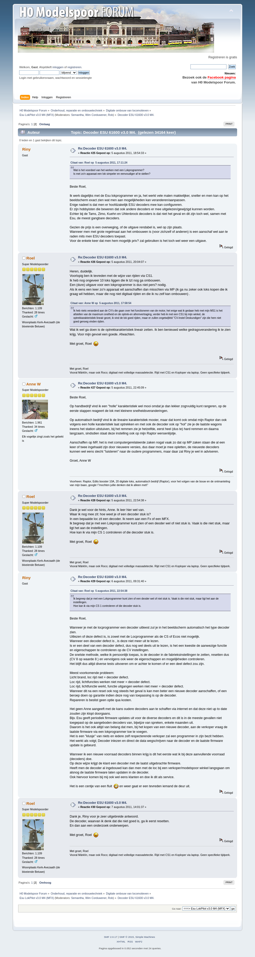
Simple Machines (145, 936)
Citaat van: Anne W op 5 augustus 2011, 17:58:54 (100, 303)
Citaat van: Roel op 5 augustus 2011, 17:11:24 (99, 162)
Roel (30, 258)
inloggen (57, 67)
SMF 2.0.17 (110, 936)
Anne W (33, 384)
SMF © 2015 (126, 936)
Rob (110, 114)
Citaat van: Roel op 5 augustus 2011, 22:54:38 (99, 590)
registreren (74, 67)
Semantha (77, 114)
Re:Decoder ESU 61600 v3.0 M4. (102, 148)
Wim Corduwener (96, 114)
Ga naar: (177, 908)
